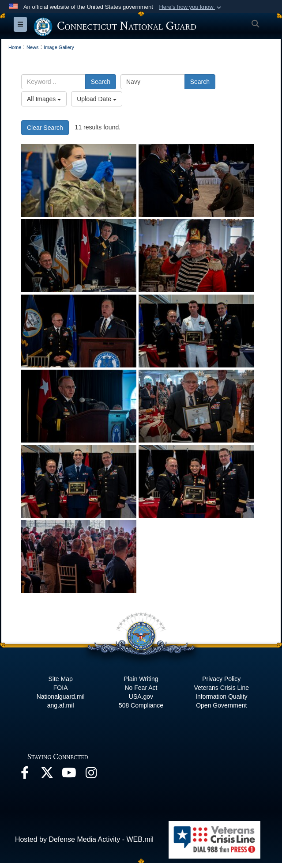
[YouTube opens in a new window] (69, 775)
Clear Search (45, 127)
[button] (191, 7)
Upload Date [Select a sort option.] (97, 98)
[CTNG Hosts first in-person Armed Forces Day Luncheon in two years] (196, 180)
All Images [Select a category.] (44, 98)
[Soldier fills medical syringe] (78, 180)
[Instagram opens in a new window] (91, 775)
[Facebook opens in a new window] (25, 775)
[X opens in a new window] (47, 775)
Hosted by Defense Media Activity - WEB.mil (84, 839)
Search (100, 81)
